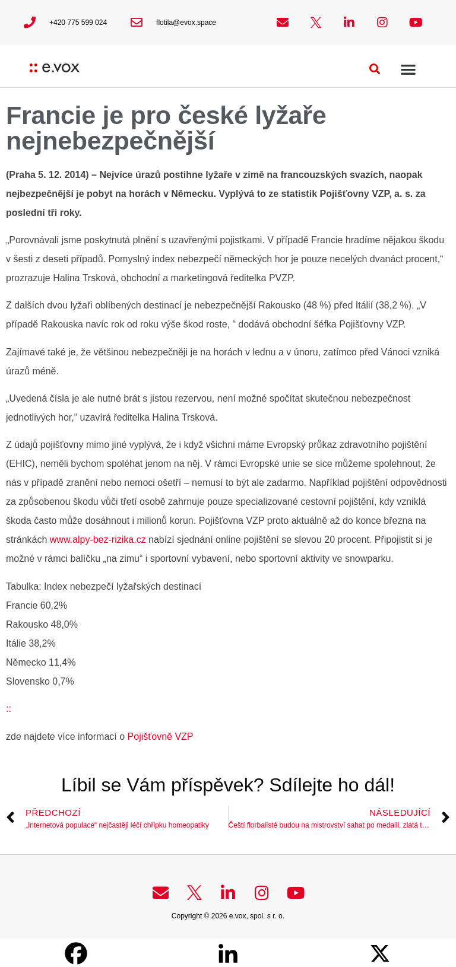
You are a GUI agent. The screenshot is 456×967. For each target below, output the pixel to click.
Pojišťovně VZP (159, 736)
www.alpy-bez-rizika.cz (98, 540)
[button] (375, 69)
